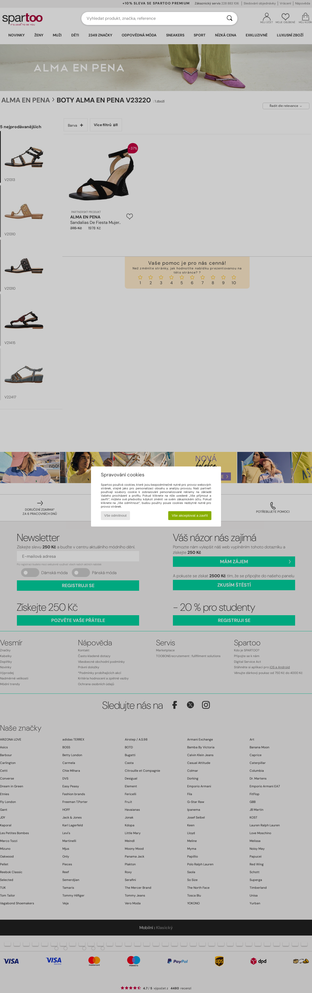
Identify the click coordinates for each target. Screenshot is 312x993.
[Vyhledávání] (229, 18)
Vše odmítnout (115, 515)
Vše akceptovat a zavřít (190, 515)
